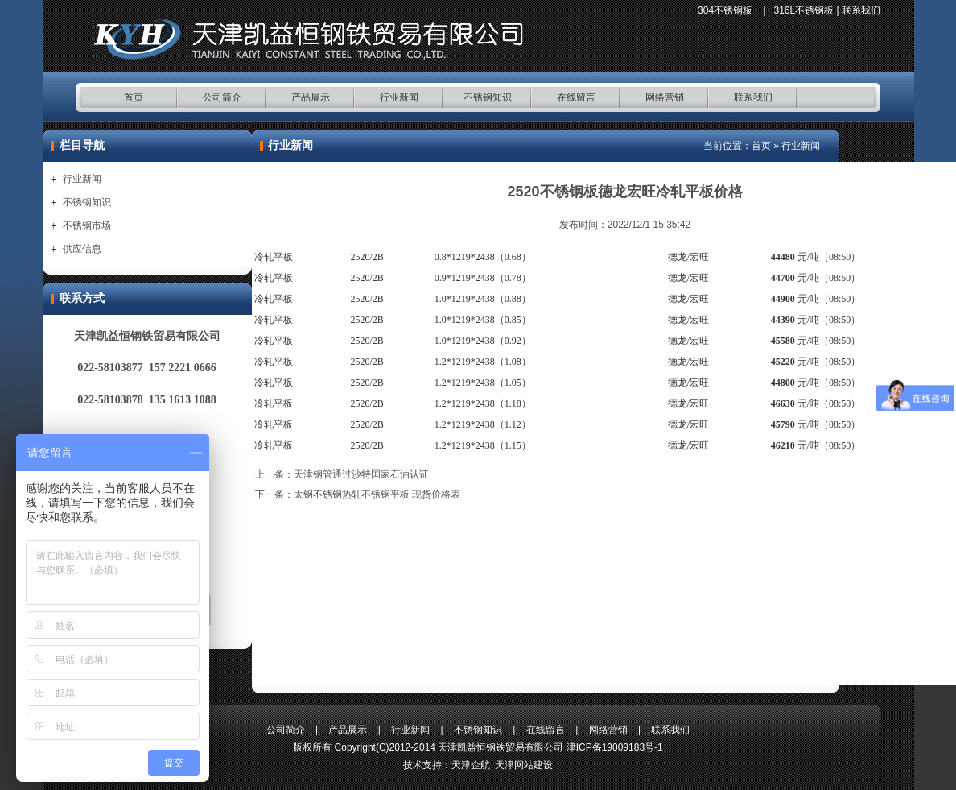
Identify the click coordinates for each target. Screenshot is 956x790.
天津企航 (470, 765)
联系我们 (861, 10)
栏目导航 (82, 145)
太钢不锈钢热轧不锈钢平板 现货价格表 (377, 494)
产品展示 (310, 97)
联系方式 (82, 298)
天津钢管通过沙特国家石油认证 (361, 474)
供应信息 (82, 248)
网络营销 (664, 97)
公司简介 (222, 97)
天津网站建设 (524, 765)
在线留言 (576, 97)
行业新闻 (399, 97)
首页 (133, 97)
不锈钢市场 (87, 225)
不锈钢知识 (488, 97)
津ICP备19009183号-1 (615, 747)
